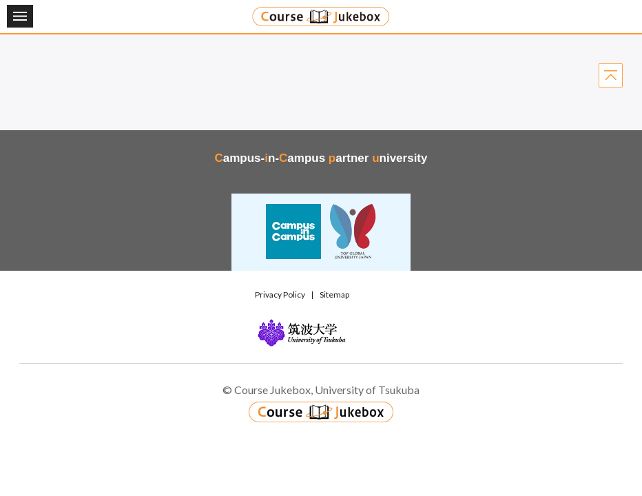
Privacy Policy (280, 294)
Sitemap (334, 294)
